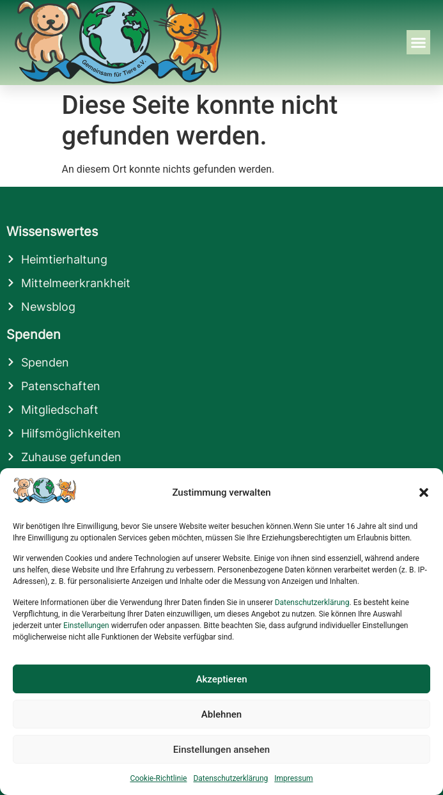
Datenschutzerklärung (312, 602)
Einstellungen (86, 625)
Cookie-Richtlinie (158, 778)
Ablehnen (221, 714)
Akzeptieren (221, 679)
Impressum (293, 778)
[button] (423, 492)
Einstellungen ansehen (221, 749)
